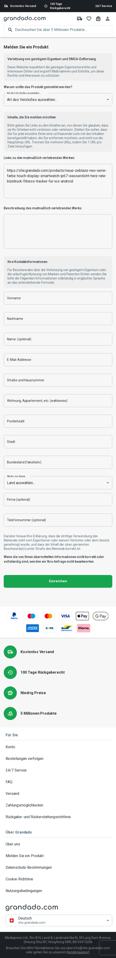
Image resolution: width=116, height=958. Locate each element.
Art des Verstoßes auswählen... (24, 93)
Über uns (58, 844)
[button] (59, 921)
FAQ (58, 782)
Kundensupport (78, 952)
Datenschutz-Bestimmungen (58, 867)
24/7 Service (103, 6)
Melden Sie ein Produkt (58, 856)
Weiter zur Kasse (16, 476)
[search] (63, 29)
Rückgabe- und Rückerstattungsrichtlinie (58, 817)
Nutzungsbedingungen (58, 891)
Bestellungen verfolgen (58, 759)
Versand (58, 793)
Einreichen (58, 581)
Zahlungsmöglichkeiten (58, 805)
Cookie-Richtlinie (58, 879)
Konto (58, 747)
